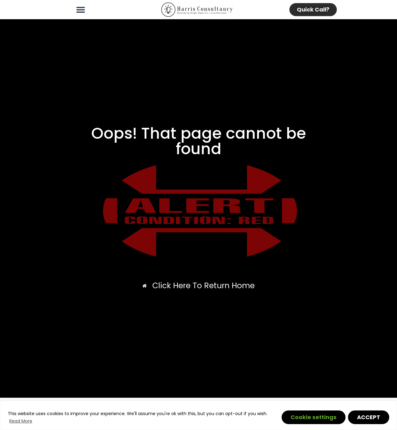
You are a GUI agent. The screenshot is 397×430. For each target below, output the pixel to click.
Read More (20, 421)
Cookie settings (314, 417)
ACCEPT (368, 417)
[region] (198, 415)
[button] (80, 10)
